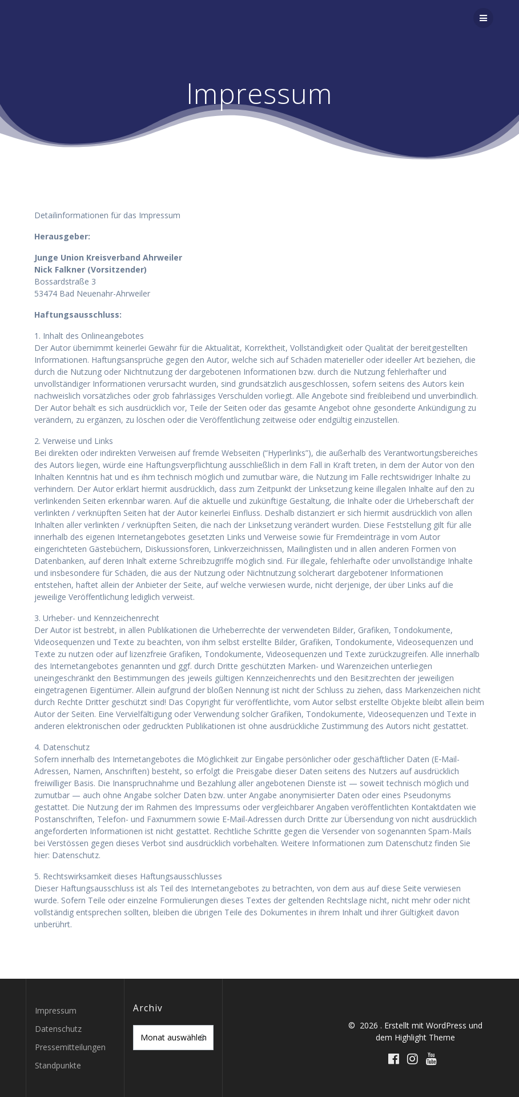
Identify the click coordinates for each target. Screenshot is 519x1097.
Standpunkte (58, 1065)
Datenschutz (58, 1028)
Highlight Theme (425, 1037)
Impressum (56, 1010)
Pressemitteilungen (70, 1047)
